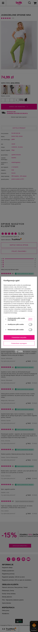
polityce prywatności (17, 296)
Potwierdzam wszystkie (19, 337)
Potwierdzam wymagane (19, 343)
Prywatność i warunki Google (21, 300)
